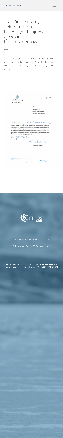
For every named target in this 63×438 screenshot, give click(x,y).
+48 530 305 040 (48, 264)
